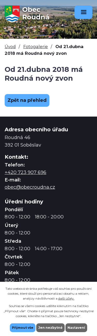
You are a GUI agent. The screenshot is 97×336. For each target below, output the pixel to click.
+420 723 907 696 (25, 172)
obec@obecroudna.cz (30, 187)
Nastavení (76, 328)
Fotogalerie (35, 46)
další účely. (66, 298)
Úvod (10, 46)
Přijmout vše (22, 328)
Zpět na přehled (27, 100)
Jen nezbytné (50, 328)
